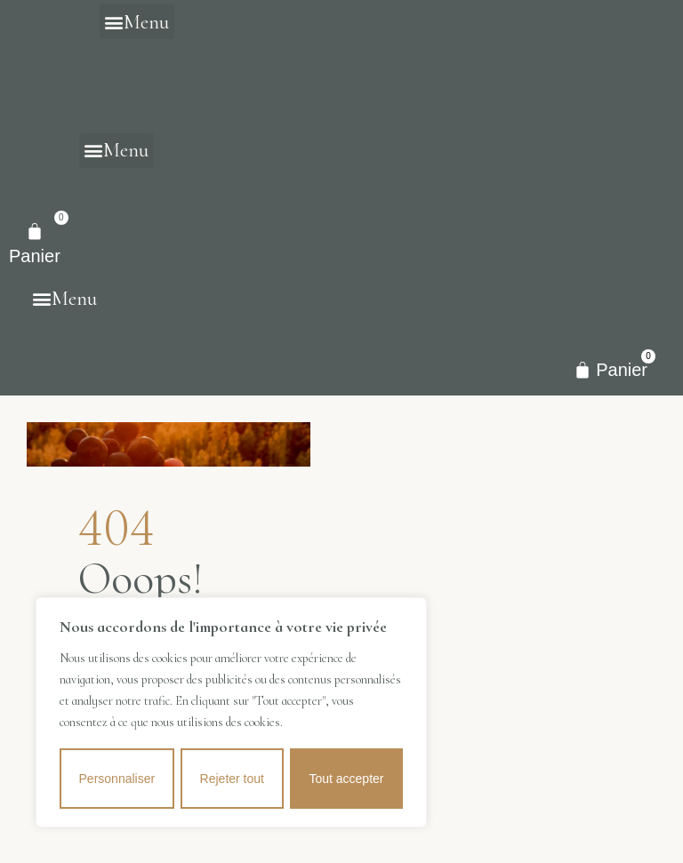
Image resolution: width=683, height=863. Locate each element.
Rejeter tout (232, 778)
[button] (137, 21)
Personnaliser (116, 778)
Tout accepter (346, 778)
